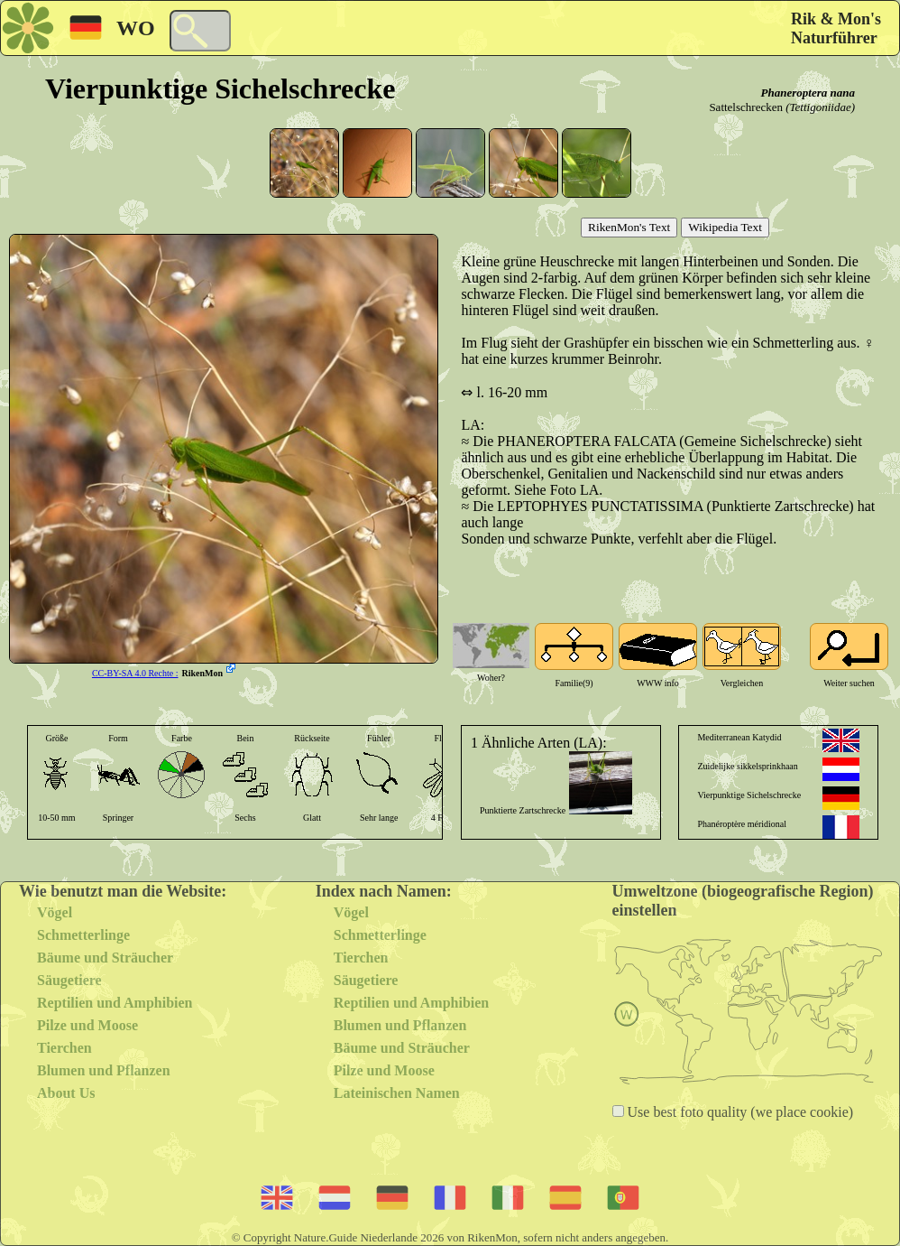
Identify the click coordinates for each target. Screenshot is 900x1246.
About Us (66, 1093)
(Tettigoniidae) (820, 107)
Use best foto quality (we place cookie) (739, 1112)
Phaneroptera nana (808, 92)
